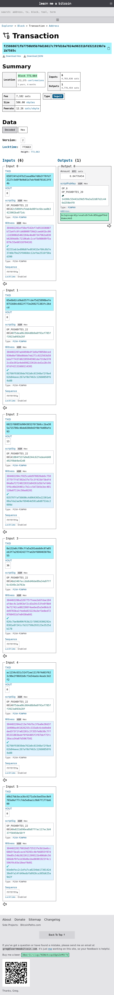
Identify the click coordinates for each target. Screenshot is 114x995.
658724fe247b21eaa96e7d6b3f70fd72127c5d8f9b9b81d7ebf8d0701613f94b (29, 180)
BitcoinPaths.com (30, 925)
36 (8, 565)
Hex (23, 129)
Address (54, 25)
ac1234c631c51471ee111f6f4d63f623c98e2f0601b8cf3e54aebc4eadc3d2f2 (29, 676)
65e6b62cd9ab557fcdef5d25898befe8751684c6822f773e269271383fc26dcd (29, 304)
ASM (20, 200)
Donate (20, 919)
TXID (8, 171)
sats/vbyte (32, 108)
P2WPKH (72, 207)
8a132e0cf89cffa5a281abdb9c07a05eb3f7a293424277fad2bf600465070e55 (29, 552)
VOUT (8, 188)
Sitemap (35, 919)
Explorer (7, 25)
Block (21, 25)
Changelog (52, 919)
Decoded (10, 129)
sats (80, 171)
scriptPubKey (68, 183)
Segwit (58, 96)
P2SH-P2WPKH (20, 217)
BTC (74, 171)
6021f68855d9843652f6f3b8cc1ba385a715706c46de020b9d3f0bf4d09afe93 (29, 428)
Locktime (9, 147)
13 (8, 441)
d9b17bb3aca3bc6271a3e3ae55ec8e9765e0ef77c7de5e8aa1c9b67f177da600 (29, 800)
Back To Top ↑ (57, 934)
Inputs (8, 160)
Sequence (11, 267)
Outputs (65, 160)
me (50, 948)
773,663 (35, 152)
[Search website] (57, 12)
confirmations (36, 80)
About (6, 919)
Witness (10, 223)
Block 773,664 (27, 75)
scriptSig (10, 200)
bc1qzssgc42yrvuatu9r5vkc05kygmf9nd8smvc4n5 (84, 217)
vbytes (30, 102)
